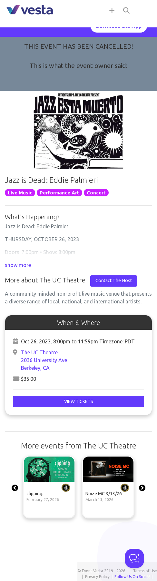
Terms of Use (145, 571)
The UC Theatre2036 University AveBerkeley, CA (44, 360)
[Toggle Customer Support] (134, 558)
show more (18, 265)
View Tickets (78, 401)
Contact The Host (113, 280)
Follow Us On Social (132, 577)
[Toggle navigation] (144, 10)
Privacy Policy (97, 577)
